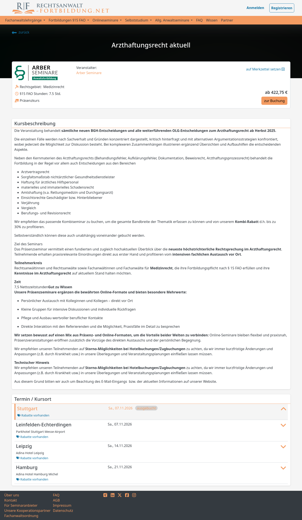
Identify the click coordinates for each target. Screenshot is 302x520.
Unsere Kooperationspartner (27, 510)
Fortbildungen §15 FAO (67, 20)
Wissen (212, 20)
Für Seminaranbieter (20, 505)
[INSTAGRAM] (134, 505)
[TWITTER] (119, 505)
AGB (56, 500)
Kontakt (10, 500)
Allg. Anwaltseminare (172, 20)
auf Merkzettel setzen (265, 69)
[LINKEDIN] (112, 505)
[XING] (105, 505)
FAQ (199, 20)
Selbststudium (137, 20)
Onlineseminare (105, 20)
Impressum (62, 505)
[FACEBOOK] (127, 505)
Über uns (11, 495)
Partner (227, 20)
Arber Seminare (89, 72)
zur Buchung (274, 100)
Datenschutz (63, 510)
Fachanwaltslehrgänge (24, 20)
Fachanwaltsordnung (21, 515)
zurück (20, 32)
